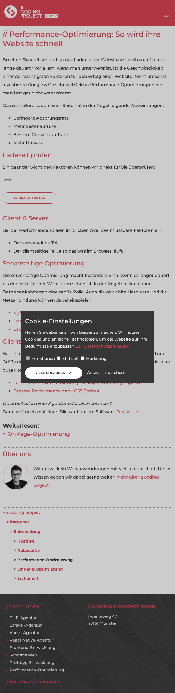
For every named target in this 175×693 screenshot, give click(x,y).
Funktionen (41, 358)
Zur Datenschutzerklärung (102, 346)
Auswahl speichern (106, 372)
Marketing (94, 358)
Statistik (68, 358)
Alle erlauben (51, 373)
